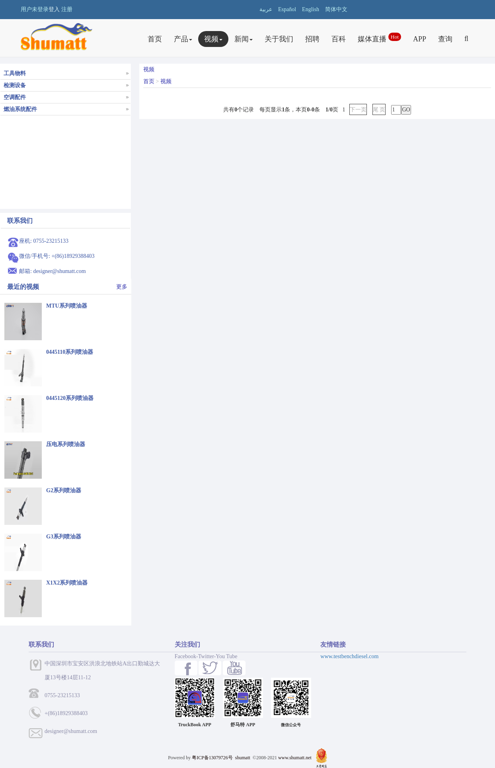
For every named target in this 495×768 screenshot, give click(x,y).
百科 (338, 39)
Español (287, 9)
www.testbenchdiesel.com (349, 656)
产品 (183, 39)
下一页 (358, 110)
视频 (213, 39)
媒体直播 (379, 38)
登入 (54, 9)
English (310, 9)
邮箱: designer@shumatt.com (52, 271)
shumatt (243, 757)
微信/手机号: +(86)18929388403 (57, 256)
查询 (445, 39)
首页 (155, 39)
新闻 (243, 39)
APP (419, 39)
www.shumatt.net (295, 757)
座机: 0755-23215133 (43, 241)
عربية (265, 9)
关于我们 (279, 39)
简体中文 (336, 9)
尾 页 (379, 110)
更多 (121, 287)
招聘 (312, 39)
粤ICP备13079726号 (212, 757)
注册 (66, 9)
